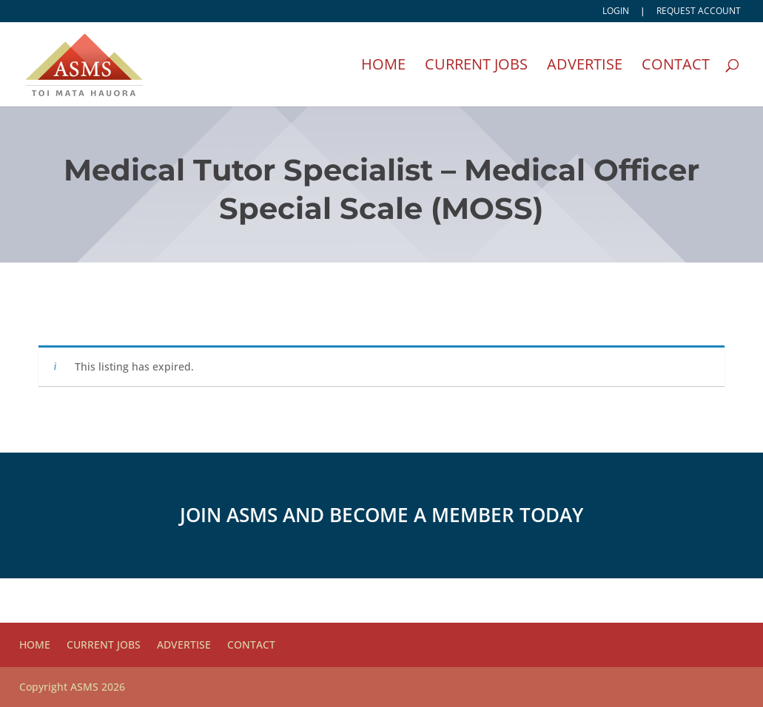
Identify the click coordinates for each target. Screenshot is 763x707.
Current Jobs (476, 66)
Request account (698, 12)
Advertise (584, 66)
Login (615, 12)
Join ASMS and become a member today (381, 514)
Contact (676, 66)
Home (383, 66)
